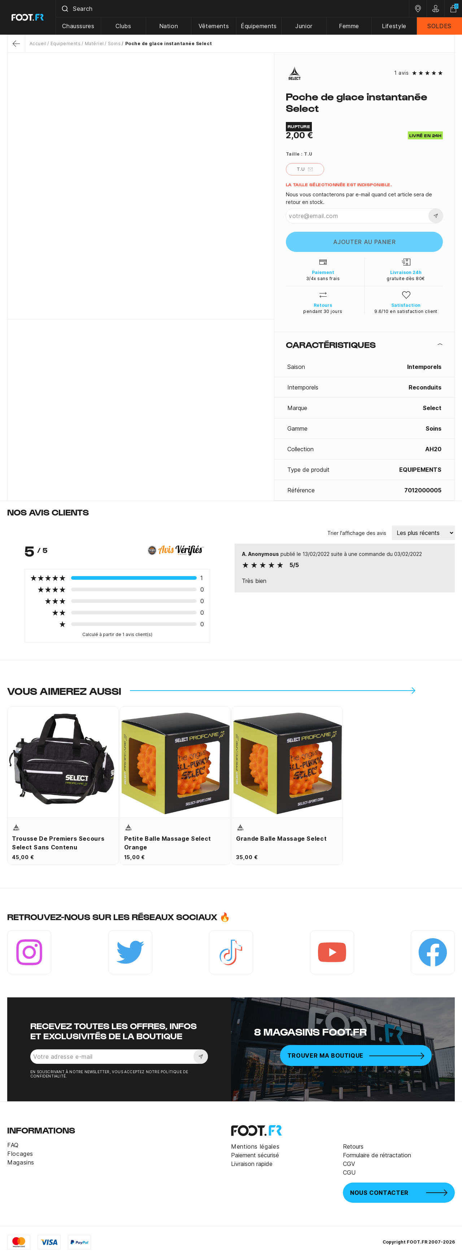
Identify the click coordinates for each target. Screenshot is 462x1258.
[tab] (364, 344)
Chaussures (78, 26)
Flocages (20, 1153)
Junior (304, 26)
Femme (349, 26)
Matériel (94, 43)
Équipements (259, 26)
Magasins (20, 1162)
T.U (305, 169)
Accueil (38, 43)
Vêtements (214, 26)
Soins (114, 43)
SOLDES (439, 26)
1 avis (401, 73)
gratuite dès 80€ (406, 278)
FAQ (13, 1145)
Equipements (65, 43)
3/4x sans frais (323, 278)
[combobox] (232, 8)
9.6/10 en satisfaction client (405, 311)
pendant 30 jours (323, 311)
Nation (168, 26)
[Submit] (64, 9)
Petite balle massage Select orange (167, 843)
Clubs (123, 26)
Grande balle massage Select (281, 838)
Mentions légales (255, 1146)
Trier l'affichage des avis (356, 533)
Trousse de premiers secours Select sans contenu (58, 843)
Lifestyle (394, 26)
